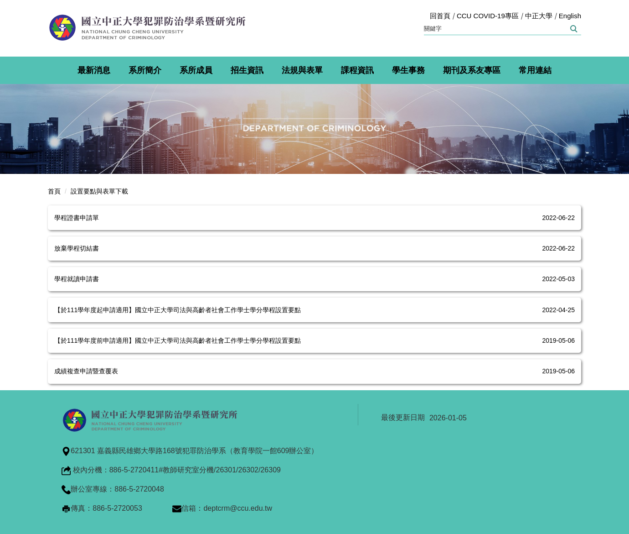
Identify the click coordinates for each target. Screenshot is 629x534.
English (570, 16)
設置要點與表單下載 (99, 191)
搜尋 (573, 29)
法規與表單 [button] (302, 70)
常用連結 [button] (535, 70)
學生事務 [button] (408, 70)
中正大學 (538, 16)
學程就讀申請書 (76, 279)
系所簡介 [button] (145, 70)
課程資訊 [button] (357, 70)
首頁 (54, 191)
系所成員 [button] (196, 70)
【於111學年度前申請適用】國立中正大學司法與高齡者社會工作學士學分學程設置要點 (177, 340)
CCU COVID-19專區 (488, 16)
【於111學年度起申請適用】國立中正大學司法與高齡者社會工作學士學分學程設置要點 (177, 310)
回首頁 (440, 16)
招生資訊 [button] (247, 70)
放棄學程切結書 (76, 248)
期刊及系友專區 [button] (471, 70)
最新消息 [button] (93, 70)
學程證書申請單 (76, 217)
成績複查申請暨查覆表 (86, 371)
